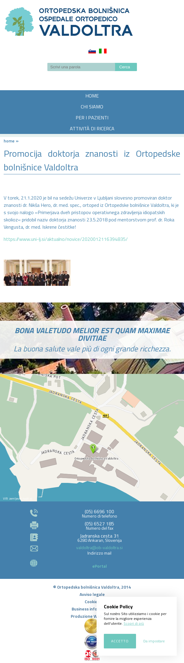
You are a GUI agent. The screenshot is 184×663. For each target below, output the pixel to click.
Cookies (92, 601)
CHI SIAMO (92, 106)
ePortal (99, 566)
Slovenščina (92, 51)
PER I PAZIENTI (92, 117)
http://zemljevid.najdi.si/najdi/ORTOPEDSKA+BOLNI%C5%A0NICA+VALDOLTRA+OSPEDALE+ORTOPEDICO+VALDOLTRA (92, 437)
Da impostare (154, 641)
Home (9, 141)
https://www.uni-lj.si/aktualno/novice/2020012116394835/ (66, 239)
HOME (92, 95)
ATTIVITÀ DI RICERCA (92, 128)
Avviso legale (92, 594)
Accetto (120, 641)
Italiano (103, 51)
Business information (92, 609)
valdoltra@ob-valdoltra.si (99, 547)
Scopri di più (134, 623)
